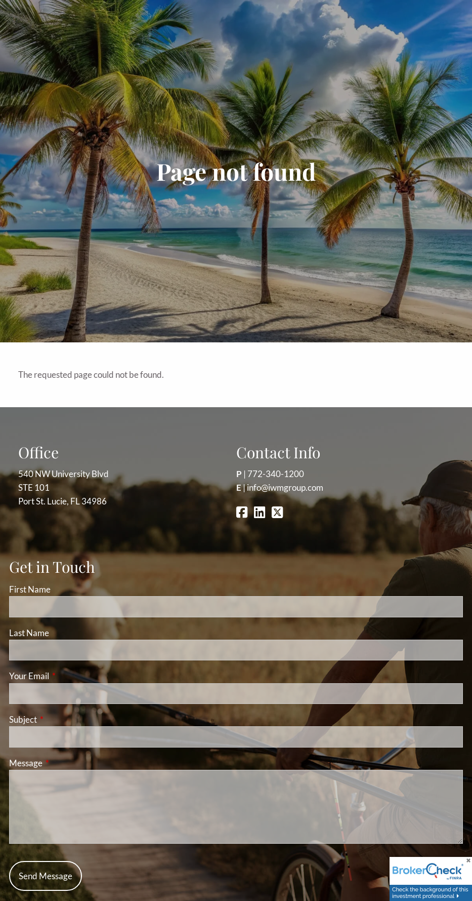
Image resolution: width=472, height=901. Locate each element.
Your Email (68, 676)
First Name (30, 589)
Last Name (29, 633)
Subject (62, 719)
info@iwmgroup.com (285, 487)
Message (65, 763)
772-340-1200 (275, 473)
